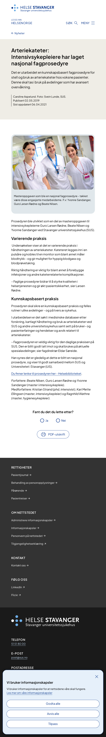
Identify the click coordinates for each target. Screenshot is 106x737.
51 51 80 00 (18, 643)
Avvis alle (53, 713)
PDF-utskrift (56, 434)
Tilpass (53, 724)
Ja (46, 420)
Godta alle (53, 703)
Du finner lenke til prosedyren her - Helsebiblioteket (46, 373)
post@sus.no (19, 657)
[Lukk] (96, 676)
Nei (63, 420)
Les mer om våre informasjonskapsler (29, 692)
